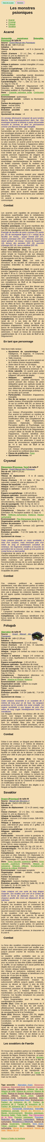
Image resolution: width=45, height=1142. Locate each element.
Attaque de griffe (8, 1091)
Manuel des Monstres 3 (32, 1111)
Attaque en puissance (34, 1093)
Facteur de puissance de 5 (13, 1106)
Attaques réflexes (20, 866)
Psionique (5, 41)
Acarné (11, 20)
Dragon (4, 799)
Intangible (38, 38)
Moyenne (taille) (8, 1115)
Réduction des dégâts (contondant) (17, 1119)
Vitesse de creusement (23, 1128)
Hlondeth (40, 1057)
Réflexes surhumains (17, 515)
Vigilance (32, 515)
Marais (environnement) (12, 1113)
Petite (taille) (22, 1115)
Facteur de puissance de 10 (16, 1102)
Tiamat (37, 1073)
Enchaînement (37, 866)
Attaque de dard (35, 1089)
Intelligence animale (10, 1111)
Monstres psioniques (34, 1113)
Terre (26, 467)
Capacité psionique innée (20, 92)
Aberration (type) (25, 1085)
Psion (32, 453)
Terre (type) (37, 1124)
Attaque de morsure (24, 1091)
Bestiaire (20, 3)
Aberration (6, 632)
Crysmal (11, 22)
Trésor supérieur (9, 1126)
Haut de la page (8, 3)
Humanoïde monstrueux (14, 38)
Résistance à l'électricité (22, 1122)
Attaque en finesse (15, 679)
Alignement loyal (18, 1087)
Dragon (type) (7, 1100)
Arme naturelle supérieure (19, 862)
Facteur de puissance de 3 (30, 1104)
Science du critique (9, 868)
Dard (41, 1098)
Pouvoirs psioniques (24, 1117)
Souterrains (14, 1124)
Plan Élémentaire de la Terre (29, 519)
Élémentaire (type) (22, 1100)
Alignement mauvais (34, 1087)
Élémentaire (6, 467)
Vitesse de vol (12, 1130)
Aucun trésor (27, 1096)
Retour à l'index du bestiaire (13, 1138)
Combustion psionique (27, 1098)
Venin (21, 1126)
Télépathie (25, 1124)
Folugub (11, 24)
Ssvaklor (12, 26)
